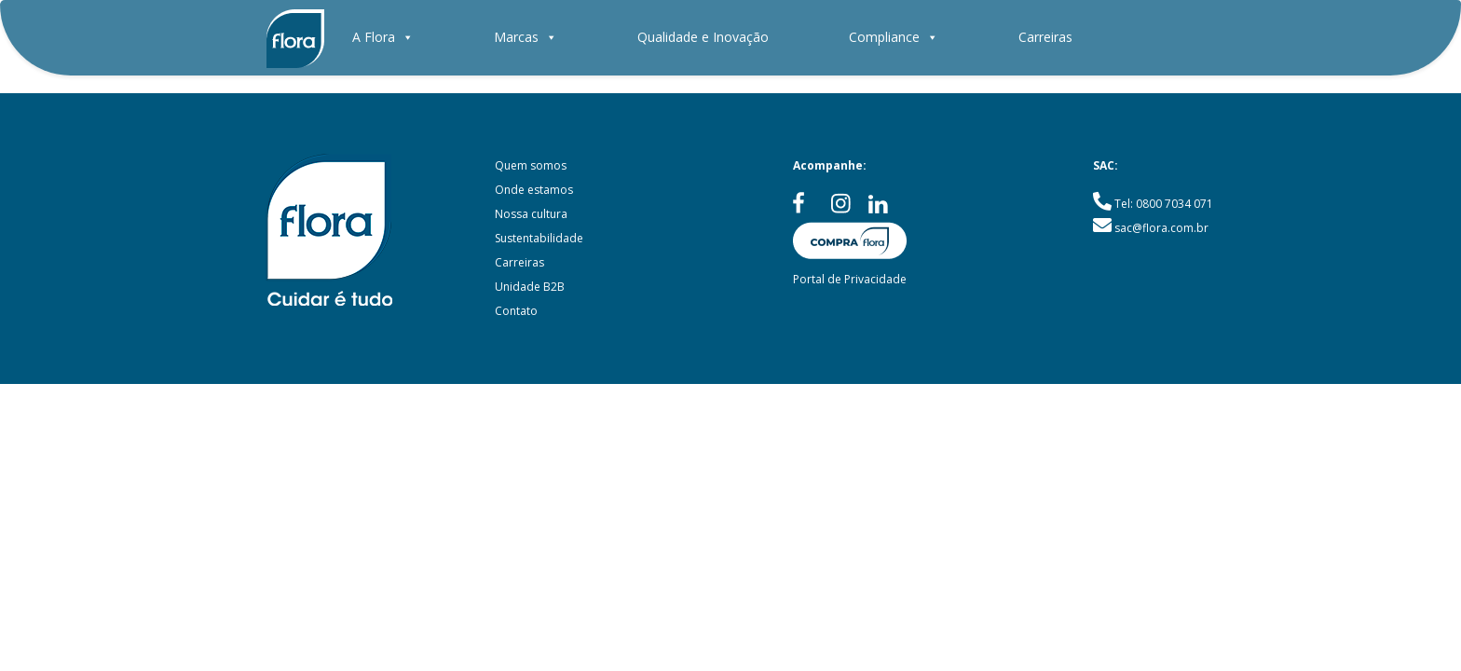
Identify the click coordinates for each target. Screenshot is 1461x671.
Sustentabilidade (539, 238)
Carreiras (1045, 37)
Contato (516, 311)
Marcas (525, 37)
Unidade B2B (530, 286)
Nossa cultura (531, 214)
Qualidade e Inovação (703, 37)
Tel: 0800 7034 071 (1163, 204)
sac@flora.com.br (1161, 228)
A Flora (383, 37)
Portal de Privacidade (850, 279)
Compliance (893, 37)
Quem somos (531, 165)
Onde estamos (534, 190)
